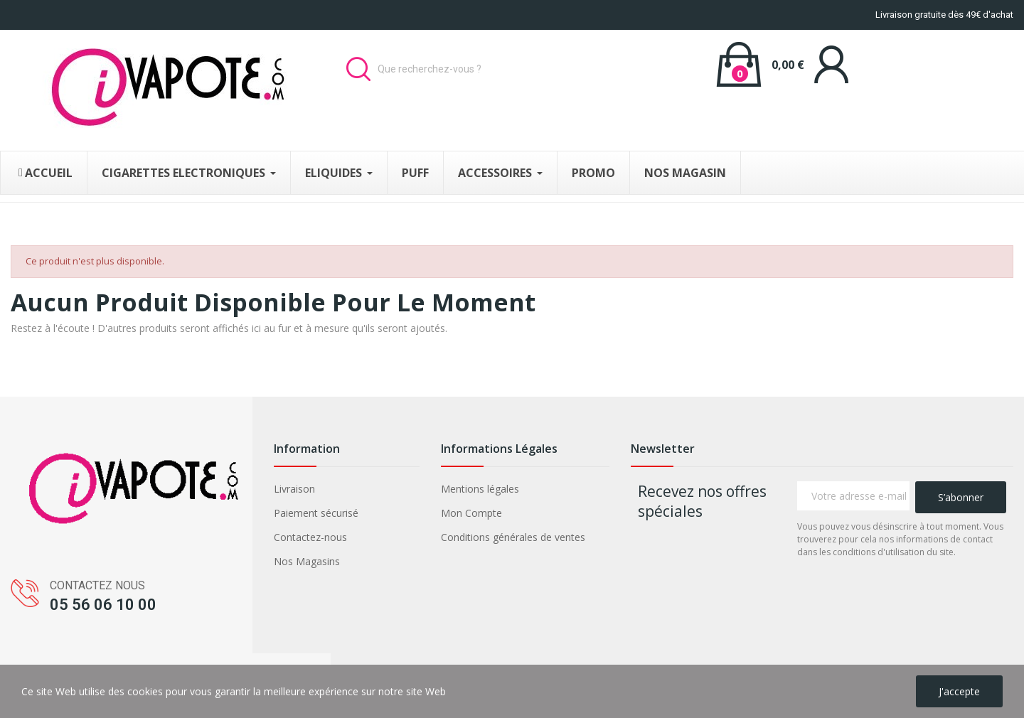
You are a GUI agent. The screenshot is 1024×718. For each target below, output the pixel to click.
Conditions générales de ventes (513, 537)
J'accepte (959, 691)
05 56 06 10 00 (103, 604)
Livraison (294, 488)
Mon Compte (471, 513)
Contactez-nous (310, 537)
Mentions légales (480, 488)
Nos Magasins (307, 561)
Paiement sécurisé (316, 513)
